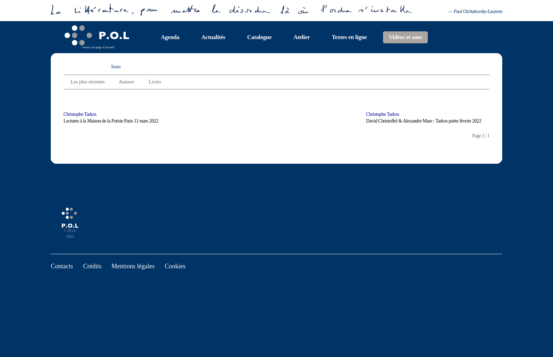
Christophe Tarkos (79, 114)
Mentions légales (132, 266)
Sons (116, 66)
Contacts (62, 266)
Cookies (175, 266)
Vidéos (74, 66)
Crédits (92, 266)
